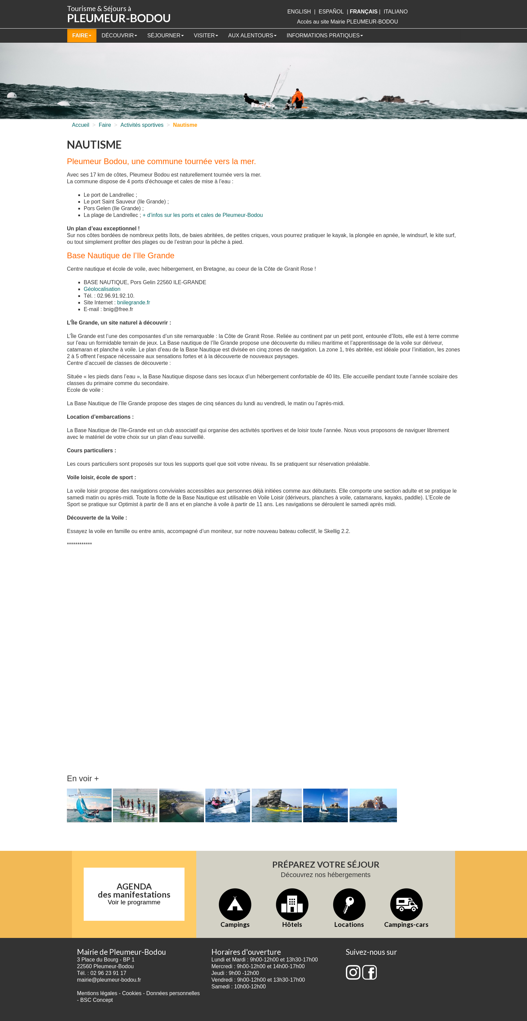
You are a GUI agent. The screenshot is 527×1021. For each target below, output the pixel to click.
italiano (395, 11)
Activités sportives (142, 125)
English (299, 11)
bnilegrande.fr (133, 302)
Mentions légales (97, 993)
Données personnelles (173, 993)
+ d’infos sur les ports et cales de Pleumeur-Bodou (203, 215)
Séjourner (165, 35)
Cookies (131, 993)
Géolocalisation (102, 289)
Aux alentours (252, 35)
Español (331, 11)
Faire (81, 35)
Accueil (80, 125)
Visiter (206, 35)
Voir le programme (134, 902)
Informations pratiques (325, 35)
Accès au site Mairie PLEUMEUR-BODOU (347, 22)
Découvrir (119, 35)
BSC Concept (96, 1000)
